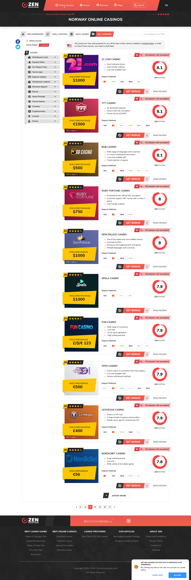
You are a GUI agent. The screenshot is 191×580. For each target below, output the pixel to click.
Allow (177, 575)
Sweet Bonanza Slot (35, 541)
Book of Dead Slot (35, 545)
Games (86, 5)
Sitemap (156, 550)
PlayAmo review (64, 541)
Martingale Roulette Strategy (126, 536)
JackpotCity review (64, 545)
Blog (120, 5)
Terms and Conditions (156, 536)
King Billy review (64, 536)
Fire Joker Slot (35, 550)
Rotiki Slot (36, 554)
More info (157, 575)
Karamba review (64, 550)
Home (24, 14)
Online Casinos (66, 5)
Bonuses (104, 5)
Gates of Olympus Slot (35, 536)
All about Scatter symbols (127, 541)
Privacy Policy (155, 541)
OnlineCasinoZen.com (107, 568)
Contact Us (156, 545)
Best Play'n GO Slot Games (95, 536)
